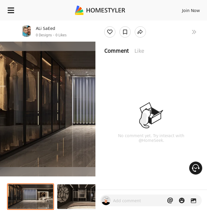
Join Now (191, 10)
